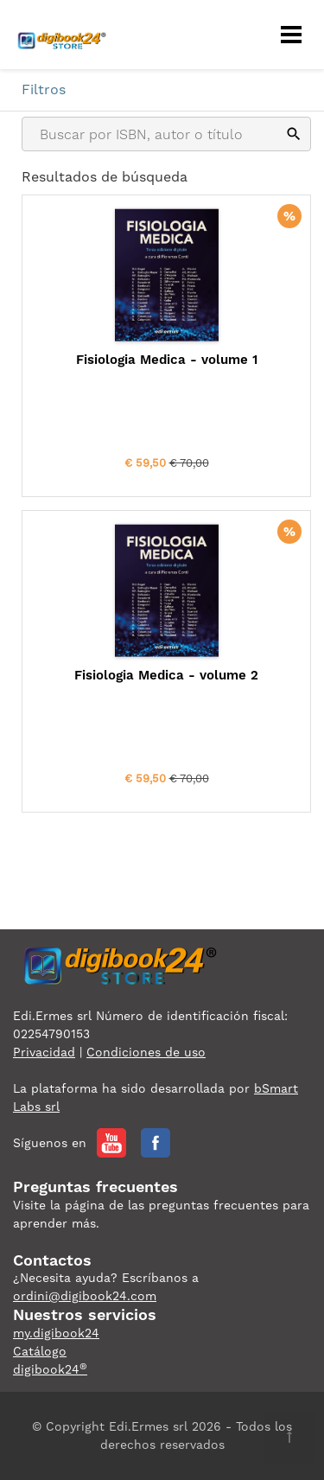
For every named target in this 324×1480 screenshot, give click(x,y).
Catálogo (40, 1351)
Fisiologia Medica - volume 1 (166, 359)
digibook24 (50, 1369)
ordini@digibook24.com (84, 1296)
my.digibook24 (56, 1333)
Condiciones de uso (146, 1052)
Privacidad (44, 1052)
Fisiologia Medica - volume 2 (166, 675)
